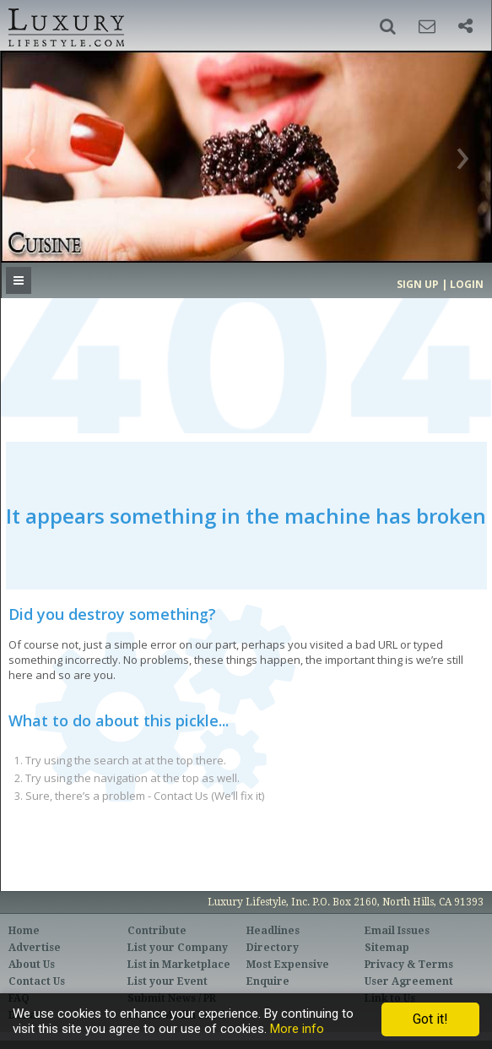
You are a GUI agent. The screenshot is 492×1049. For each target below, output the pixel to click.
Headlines (273, 931)
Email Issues (397, 931)
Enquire (267, 981)
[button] (388, 26)
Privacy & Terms (409, 964)
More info (297, 1028)
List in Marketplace (178, 964)
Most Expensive (287, 964)
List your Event (167, 981)
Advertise (34, 948)
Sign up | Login (440, 284)
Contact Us (36, 981)
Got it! (430, 1019)
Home (24, 931)
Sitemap (387, 948)
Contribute (157, 931)
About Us (31, 964)
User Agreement (409, 981)
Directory (272, 948)
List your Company (177, 948)
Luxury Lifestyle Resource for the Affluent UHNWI (64, 25)
